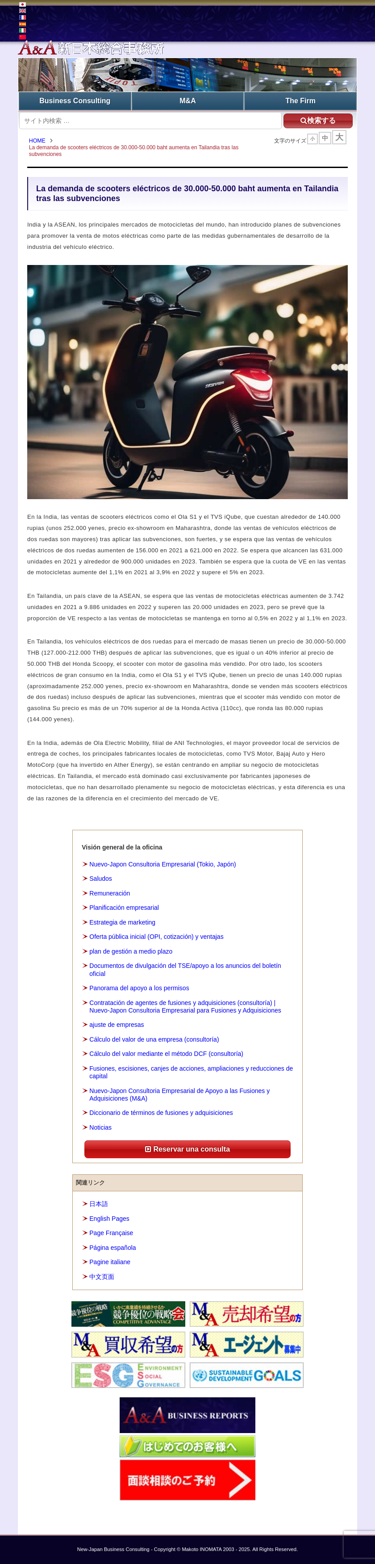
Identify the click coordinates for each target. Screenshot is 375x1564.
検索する (317, 120)
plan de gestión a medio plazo (130, 951)
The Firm (300, 101)
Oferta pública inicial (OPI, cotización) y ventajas (156, 937)
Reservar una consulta (187, 1149)
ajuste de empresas (116, 1025)
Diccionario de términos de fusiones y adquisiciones (161, 1113)
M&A (187, 101)
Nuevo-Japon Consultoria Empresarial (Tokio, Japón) (162, 864)
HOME (37, 141)
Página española (112, 1247)
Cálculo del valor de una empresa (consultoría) (154, 1039)
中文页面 (101, 1276)
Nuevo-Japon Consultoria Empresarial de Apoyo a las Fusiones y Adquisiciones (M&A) (179, 1094)
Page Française (111, 1233)
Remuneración (109, 893)
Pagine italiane (109, 1262)
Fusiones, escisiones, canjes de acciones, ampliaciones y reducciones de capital (191, 1072)
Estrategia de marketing (122, 922)
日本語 (98, 1204)
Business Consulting (74, 101)
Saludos (100, 878)
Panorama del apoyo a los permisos (139, 988)
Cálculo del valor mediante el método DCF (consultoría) (166, 1054)
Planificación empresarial (124, 908)
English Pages (109, 1218)
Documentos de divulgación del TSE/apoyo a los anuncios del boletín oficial (185, 970)
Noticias (100, 1127)
